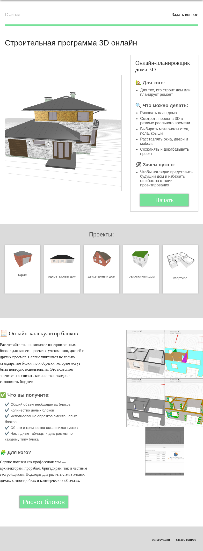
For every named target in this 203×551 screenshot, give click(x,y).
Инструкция (161, 539)
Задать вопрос (185, 14)
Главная (12, 14)
